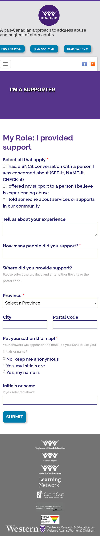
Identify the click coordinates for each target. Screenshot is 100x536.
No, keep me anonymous (31, 359)
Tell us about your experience (34, 219)
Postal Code (65, 317)
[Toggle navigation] (5, 64)
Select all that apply (24, 159)
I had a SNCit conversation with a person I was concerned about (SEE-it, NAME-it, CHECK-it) (48, 173)
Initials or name (19, 385)
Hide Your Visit (44, 48)
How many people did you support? (40, 245)
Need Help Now (77, 48)
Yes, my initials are (24, 365)
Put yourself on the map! (29, 338)
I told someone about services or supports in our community (49, 202)
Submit (14, 416)
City (7, 317)
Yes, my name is (21, 372)
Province (12, 295)
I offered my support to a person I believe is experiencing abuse (48, 189)
